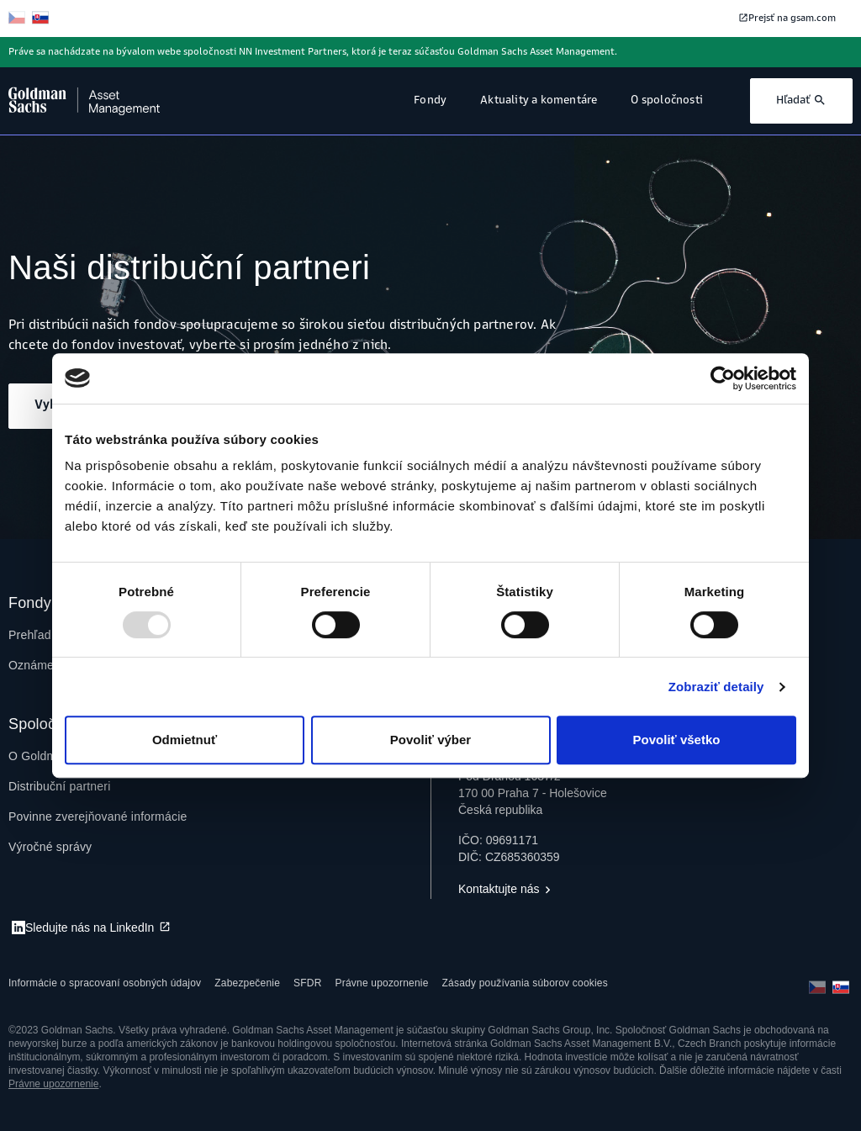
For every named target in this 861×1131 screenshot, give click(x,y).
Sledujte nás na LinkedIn (89, 927)
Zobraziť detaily (716, 686)
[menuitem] (59, 786)
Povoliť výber (430, 739)
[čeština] (18, 18)
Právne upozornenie (53, 1084)
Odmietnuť (184, 739)
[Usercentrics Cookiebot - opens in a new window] (722, 378)
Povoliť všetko (677, 739)
